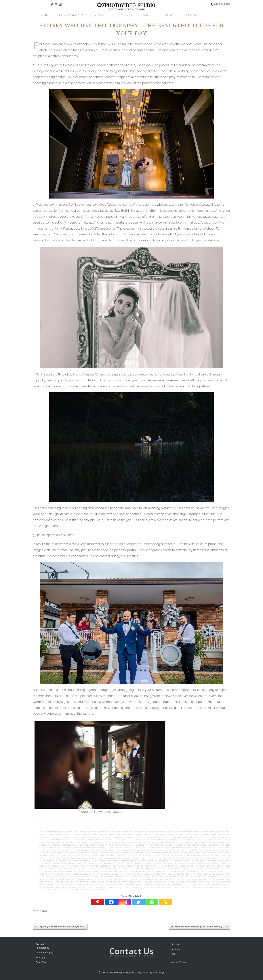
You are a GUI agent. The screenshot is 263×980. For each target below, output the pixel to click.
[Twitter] (138, 902)
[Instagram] (124, 902)
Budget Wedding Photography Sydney (58, 842)
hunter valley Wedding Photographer (95, 856)
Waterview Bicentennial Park (208, 877)
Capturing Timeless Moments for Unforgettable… (60, 926)
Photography (71, 15)
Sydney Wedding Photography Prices (95, 877)
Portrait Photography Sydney (127, 842)
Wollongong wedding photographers (176, 866)
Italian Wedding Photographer (144, 845)
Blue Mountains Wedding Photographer (146, 871)
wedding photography (126, 544)
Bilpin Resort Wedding (166, 877)
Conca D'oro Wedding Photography (177, 853)
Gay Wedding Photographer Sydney (65, 840)
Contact (191, 15)
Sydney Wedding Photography (121, 972)
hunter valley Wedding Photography (57, 856)
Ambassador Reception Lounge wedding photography (94, 861)
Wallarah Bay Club (118, 871)
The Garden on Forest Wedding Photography (92, 850)
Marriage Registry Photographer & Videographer (79, 882)
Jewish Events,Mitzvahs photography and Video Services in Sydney (139, 887)
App (173, 953)
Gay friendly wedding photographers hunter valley (197, 874)
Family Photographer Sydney (216, 840)
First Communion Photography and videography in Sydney (201, 887)
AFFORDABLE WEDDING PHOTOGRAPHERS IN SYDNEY (168, 869)
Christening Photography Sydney (197, 842)
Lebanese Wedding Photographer (208, 845)
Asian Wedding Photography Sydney (132, 863)
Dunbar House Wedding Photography (212, 858)
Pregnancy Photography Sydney (94, 842)
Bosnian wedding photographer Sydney (171, 861)
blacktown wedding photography (142, 858)
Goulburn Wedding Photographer (89, 874)
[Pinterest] (97, 902)
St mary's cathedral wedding (70, 879)
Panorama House (201, 869)
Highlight (40, 957)
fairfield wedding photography (168, 856)
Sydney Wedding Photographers (104, 869)
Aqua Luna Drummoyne (169, 879)
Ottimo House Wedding (133, 869)
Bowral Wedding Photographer (121, 874)
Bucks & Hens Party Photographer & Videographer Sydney (136, 882)
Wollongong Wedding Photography (213, 853)
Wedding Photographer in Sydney (90, 835)
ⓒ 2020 (103, 972)
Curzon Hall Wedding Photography (91, 848)
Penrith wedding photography (204, 863)
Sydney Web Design (154, 972)
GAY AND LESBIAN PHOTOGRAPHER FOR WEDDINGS (105, 840)
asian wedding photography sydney (177, 832)
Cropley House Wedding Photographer (95, 863)
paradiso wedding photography (54, 850)
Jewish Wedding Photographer (175, 845)
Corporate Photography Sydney (118, 837)
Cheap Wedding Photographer (93, 871)
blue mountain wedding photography (133, 856)
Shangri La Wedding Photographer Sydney (188, 882)
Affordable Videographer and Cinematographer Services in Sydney (72, 887)
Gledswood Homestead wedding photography (99, 853)
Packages (123, 15)
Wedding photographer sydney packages (134, 877)
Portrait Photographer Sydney (200, 835)
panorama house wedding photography (174, 848)
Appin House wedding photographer (57, 863)
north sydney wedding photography (79, 858)
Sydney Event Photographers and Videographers (160, 884)
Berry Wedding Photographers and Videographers (109, 884)
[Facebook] (111, 902)
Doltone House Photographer (114, 832)
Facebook (176, 944)
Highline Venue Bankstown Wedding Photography (138, 850)
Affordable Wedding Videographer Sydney (106, 879)
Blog (169, 15)
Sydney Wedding (185, 877)
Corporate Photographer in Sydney (152, 837)
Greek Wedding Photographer (113, 845)
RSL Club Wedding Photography (215, 850)
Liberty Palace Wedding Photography (181, 850)
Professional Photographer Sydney (79, 845)
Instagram (176, 949)
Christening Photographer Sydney (56, 832)
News (44, 910)
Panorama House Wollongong (143, 879)
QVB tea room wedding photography (212, 848)
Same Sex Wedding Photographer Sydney (148, 840)
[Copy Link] (165, 902)
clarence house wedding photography (58, 853)
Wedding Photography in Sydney (55, 835)
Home (43, 15)
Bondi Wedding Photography (53, 861)
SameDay (41, 962)
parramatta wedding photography (201, 856)
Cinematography (44, 952)
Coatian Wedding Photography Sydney (169, 863)
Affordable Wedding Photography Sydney (81, 837)
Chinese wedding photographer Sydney (211, 861)
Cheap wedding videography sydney (154, 874)
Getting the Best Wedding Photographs (201, 879)
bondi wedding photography (111, 858)
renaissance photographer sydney (176, 858)
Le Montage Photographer (86, 832)
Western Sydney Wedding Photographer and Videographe (128, 866)
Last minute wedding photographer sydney (208, 884)
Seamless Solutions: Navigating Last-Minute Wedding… (199, 926)
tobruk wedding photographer (136, 861)
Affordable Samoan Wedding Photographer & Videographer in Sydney (72, 890)
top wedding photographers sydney (212, 832)
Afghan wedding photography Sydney (80, 866)
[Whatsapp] (151, 902)
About (148, 15)
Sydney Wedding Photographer (168, 835)
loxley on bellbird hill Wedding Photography (132, 848)
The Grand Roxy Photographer (144, 832)
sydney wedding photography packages (67, 869)
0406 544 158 (222, 4)
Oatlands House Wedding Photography (141, 853)
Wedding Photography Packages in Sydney (130, 835)
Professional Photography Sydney (187, 837)
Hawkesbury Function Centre (64, 871)
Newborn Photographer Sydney (184, 840)
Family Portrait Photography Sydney (161, 842)
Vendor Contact (179, 962)
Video (99, 15)
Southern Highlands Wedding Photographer (188, 871)
